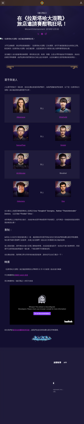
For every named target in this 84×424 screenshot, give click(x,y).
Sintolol (63, 145)
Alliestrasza (21, 117)
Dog (63, 201)
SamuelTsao (20, 145)
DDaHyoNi (63, 117)
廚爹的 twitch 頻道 (21, 275)
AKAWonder (20, 173)
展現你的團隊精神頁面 (21, 330)
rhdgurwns (21, 201)
